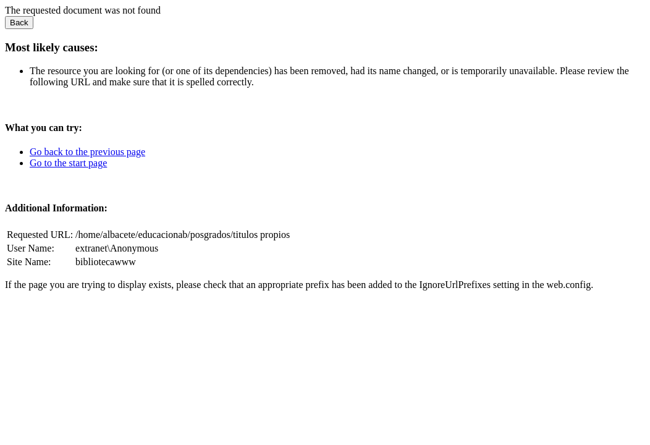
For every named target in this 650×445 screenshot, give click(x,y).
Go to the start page (68, 163)
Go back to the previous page (87, 151)
